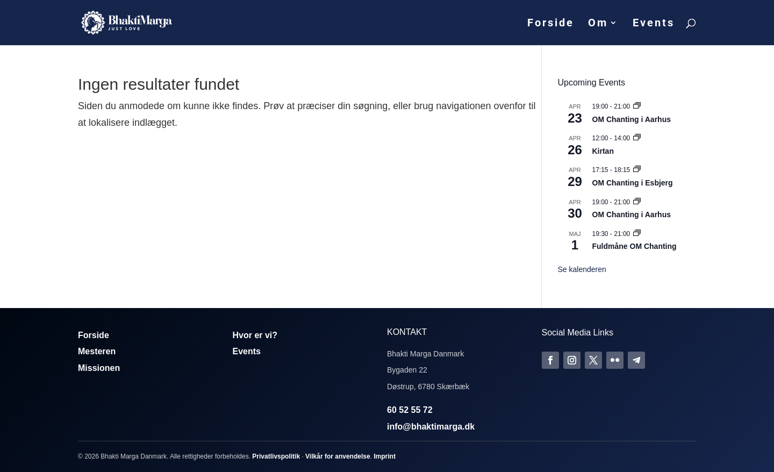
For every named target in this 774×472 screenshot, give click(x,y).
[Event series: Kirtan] (637, 138)
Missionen (99, 368)
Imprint (385, 456)
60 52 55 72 (410, 409)
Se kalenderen (582, 269)
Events (654, 24)
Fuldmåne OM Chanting (634, 246)
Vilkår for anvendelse (337, 456)
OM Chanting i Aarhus (631, 119)
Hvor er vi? (255, 335)
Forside (550, 24)
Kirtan (603, 151)
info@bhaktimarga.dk (431, 426)
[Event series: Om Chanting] (637, 106)
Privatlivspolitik (276, 456)
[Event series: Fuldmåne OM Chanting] (637, 234)
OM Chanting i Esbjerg (632, 182)
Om (598, 24)
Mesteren (97, 351)
